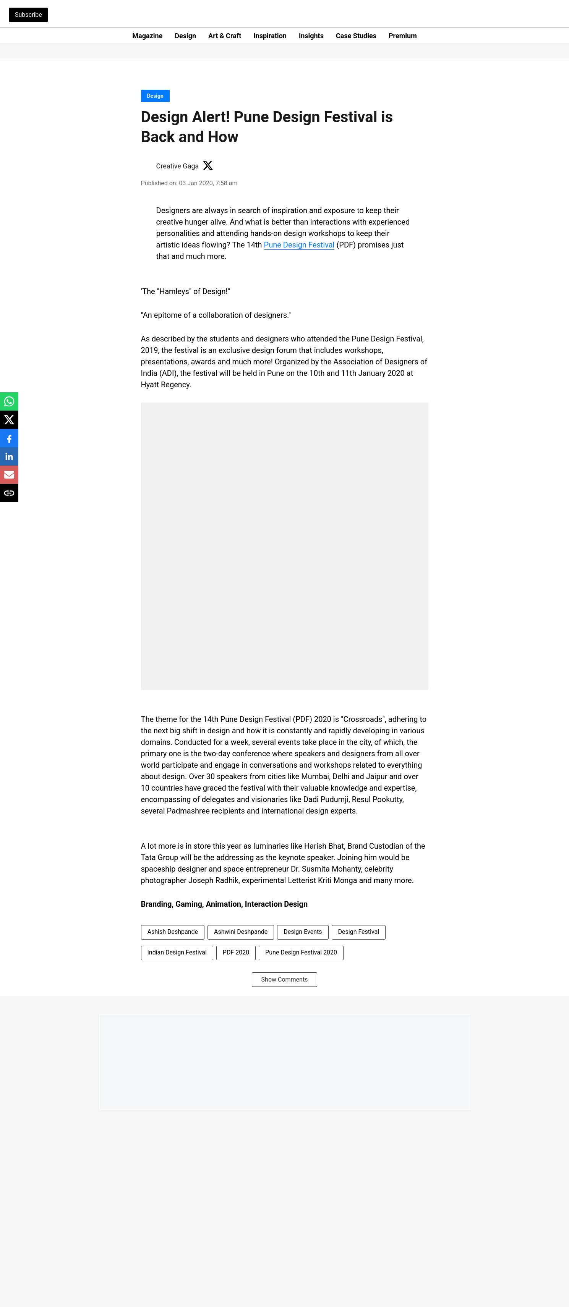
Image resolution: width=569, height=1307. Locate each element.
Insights (311, 36)
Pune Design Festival (299, 244)
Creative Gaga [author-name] (177, 166)
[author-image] (147, 166)
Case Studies (356, 36)
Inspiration (270, 36)
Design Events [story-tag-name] (303, 931)
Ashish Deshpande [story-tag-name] (173, 931)
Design (185, 36)
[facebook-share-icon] (9, 442)
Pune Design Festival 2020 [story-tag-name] (301, 952)
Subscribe (28, 14)
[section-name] (155, 95)
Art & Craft (224, 36)
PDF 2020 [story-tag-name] (236, 952)
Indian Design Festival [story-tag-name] (177, 952)
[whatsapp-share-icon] (9, 405)
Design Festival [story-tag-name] (358, 931)
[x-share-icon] (9, 423)
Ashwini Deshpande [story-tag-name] (240, 931)
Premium (403, 36)
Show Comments (284, 979)
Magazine (147, 36)
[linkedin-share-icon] (9, 460)
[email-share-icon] (9, 478)
